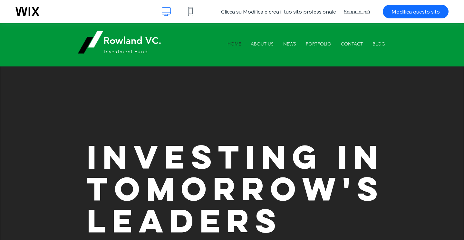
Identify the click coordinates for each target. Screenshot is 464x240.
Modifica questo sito (416, 11)
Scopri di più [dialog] (357, 12)
